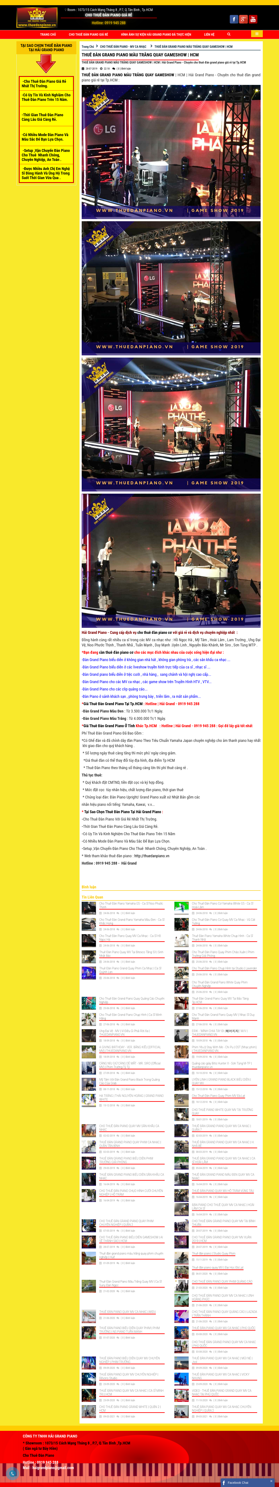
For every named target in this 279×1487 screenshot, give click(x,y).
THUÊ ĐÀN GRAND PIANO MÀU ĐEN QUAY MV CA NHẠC (223, 1176)
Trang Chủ (48, 35)
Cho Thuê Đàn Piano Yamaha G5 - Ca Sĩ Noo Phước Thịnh (131, 905)
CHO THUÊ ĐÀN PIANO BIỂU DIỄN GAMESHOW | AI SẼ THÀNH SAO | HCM (131, 1239)
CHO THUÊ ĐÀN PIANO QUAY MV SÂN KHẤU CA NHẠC (129, 1128)
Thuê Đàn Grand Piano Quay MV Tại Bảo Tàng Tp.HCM (220, 1000)
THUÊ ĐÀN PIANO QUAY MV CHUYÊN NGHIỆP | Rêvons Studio (128, 1376)
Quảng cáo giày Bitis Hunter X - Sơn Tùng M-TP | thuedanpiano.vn (222, 1065)
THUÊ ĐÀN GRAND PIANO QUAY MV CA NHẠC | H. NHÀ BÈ (223, 1144)
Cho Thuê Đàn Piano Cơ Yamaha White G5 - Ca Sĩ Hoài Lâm (222, 905)
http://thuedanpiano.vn (151, 856)
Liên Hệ (209, 35)
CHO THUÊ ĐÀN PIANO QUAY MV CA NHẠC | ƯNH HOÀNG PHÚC (223, 1297)
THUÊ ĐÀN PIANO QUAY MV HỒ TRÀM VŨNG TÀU (223, 1191)
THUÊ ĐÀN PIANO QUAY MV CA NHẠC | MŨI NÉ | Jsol (222, 1360)
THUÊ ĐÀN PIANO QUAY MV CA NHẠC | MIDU (127, 1312)
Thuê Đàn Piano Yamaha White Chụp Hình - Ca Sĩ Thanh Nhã (222, 938)
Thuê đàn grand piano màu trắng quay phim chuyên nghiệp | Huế (131, 1255)
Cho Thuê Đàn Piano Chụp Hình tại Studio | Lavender (224, 968)
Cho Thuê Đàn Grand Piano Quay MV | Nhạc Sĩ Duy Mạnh (223, 1016)
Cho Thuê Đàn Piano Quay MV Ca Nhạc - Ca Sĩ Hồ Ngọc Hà (130, 938)
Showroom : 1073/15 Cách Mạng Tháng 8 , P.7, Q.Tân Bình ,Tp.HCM (78, 1443)
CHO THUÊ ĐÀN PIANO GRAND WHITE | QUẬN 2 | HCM (130, 1408)
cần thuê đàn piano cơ (116, 652)
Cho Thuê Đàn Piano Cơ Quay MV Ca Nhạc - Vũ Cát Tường (223, 921)
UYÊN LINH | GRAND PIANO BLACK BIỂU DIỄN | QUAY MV (221, 1081)
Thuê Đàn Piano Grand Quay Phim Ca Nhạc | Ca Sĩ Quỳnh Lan (130, 970)
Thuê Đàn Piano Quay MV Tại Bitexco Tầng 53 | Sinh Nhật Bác (131, 954)
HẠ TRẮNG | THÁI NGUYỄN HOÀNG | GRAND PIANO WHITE (131, 1097)
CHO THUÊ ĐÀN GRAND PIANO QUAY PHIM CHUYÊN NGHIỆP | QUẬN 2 (126, 1223)
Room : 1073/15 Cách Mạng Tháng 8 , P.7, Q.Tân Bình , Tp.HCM (110, 10)
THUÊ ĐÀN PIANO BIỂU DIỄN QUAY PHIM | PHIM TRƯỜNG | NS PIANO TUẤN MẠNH (129, 1330)
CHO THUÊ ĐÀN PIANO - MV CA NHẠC (123, 46)
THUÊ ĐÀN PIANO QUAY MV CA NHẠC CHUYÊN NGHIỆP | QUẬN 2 (221, 1408)
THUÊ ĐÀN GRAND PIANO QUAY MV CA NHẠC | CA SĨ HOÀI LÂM (223, 1160)
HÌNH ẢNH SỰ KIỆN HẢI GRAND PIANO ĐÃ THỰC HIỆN (156, 35)
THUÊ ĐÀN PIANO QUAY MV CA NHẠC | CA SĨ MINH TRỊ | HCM (131, 1392)
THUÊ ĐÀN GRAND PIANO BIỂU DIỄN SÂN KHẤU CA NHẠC (131, 1176)
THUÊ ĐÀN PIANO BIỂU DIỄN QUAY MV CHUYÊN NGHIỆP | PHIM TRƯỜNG (129, 1360)
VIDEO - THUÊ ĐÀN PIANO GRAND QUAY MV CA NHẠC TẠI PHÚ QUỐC (221, 1392)
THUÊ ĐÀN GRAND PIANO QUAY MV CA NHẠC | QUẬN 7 (221, 1128)
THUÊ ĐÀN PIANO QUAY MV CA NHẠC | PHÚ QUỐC (223, 1328)
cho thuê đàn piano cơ (154, 632)
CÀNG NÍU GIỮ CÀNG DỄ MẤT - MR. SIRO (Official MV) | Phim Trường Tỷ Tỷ (129, 1065)
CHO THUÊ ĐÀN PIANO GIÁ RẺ (88, 35)
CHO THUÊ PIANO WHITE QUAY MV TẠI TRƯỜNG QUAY (222, 1111)
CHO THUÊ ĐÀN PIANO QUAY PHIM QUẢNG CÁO (222, 1281)
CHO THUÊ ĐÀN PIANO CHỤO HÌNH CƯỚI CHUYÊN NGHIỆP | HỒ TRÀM (131, 1192)
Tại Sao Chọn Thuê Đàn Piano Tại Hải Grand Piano (122, 812)
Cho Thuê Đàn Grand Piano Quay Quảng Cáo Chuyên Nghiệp (131, 1000)
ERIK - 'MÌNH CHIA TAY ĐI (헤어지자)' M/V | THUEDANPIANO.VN (219, 1033)
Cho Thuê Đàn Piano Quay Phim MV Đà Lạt (218, 1096)
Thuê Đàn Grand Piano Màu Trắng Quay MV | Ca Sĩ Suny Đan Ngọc (130, 1283)
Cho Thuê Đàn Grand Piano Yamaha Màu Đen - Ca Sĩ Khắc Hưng (131, 921)
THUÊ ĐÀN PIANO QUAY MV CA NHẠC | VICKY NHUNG (220, 1376)
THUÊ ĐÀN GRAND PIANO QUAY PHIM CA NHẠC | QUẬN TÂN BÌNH (130, 1144)
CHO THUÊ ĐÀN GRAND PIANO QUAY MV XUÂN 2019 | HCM (221, 1239)
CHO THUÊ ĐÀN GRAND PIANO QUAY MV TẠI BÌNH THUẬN (223, 1223)
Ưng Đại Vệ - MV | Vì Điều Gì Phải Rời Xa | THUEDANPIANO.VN (124, 1033)
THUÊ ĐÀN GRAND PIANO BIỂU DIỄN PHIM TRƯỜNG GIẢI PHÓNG (126, 1160)
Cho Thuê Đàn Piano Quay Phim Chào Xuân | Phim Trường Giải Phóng (223, 954)
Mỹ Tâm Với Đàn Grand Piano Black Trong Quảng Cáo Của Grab (129, 1081)
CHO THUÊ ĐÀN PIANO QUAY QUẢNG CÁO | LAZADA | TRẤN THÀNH (224, 1313)
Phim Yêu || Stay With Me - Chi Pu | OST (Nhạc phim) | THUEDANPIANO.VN (224, 1049)
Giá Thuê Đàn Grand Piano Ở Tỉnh (109, 726)
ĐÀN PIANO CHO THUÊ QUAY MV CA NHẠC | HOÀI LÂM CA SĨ (223, 1206)
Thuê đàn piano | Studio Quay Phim (213, 1253)
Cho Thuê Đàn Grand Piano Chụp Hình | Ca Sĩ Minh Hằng (130, 1016)
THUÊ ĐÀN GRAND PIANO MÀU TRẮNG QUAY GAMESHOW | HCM (194, 46)
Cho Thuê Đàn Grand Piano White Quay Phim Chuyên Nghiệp (220, 984)
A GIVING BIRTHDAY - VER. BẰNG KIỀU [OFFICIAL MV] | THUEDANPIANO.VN (130, 1049)
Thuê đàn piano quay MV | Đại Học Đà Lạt (217, 1267)
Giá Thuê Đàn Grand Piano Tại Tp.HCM (113, 703)
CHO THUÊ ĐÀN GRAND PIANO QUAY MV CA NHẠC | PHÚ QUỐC (224, 1344)
